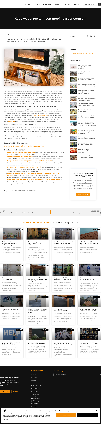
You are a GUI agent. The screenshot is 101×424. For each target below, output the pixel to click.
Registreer (76, 4)
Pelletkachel (32, 190)
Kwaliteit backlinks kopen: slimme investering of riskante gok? (35, 400)
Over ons (27, 4)
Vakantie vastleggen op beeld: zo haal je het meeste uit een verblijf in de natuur (86, 92)
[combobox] (90, 4)
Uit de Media (47, 4)
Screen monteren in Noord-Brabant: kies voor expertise (36, 342)
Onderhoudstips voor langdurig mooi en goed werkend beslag (9, 243)
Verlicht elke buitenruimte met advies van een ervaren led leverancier (63, 243)
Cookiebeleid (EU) (36, 385)
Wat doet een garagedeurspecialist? (61, 309)
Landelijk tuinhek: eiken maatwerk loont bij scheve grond (85, 157)
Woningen (7, 34)
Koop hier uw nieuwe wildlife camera (21, 152)
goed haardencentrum (41, 115)
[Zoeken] (99, 4)
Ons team (37, 4)
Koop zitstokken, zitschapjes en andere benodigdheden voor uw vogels (33, 179)
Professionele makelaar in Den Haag (11, 309)
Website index (35, 394)
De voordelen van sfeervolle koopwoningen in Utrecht (88, 309)
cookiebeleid (45, 417)
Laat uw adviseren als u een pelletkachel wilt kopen (83, 53)
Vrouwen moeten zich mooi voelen (20, 156)
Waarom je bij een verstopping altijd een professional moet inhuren (37, 310)
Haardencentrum (23, 190)
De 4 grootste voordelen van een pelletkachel (24, 167)
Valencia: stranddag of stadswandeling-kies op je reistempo (85, 151)
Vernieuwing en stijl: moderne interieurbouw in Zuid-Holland (89, 342)
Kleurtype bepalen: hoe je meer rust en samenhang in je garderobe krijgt (86, 132)
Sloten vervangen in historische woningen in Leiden (35, 243)
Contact (67, 4)
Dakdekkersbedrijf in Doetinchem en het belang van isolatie (89, 243)
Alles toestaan (66, 415)
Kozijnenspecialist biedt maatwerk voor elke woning (62, 278)
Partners (58, 4)
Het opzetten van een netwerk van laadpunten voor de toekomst (89, 279)
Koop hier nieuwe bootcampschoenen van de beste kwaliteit (29, 161)
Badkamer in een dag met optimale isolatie (10, 278)
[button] (97, 411)
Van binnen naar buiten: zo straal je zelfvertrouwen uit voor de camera (86, 67)
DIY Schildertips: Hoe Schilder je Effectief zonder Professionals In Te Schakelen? (11, 343)
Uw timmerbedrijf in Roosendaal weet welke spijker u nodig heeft (37, 279)
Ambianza (11, 121)
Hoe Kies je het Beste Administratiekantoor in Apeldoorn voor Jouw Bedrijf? (63, 343)
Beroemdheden (35, 388)
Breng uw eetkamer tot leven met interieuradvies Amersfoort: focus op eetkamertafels (86, 98)
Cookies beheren (87, 415)
